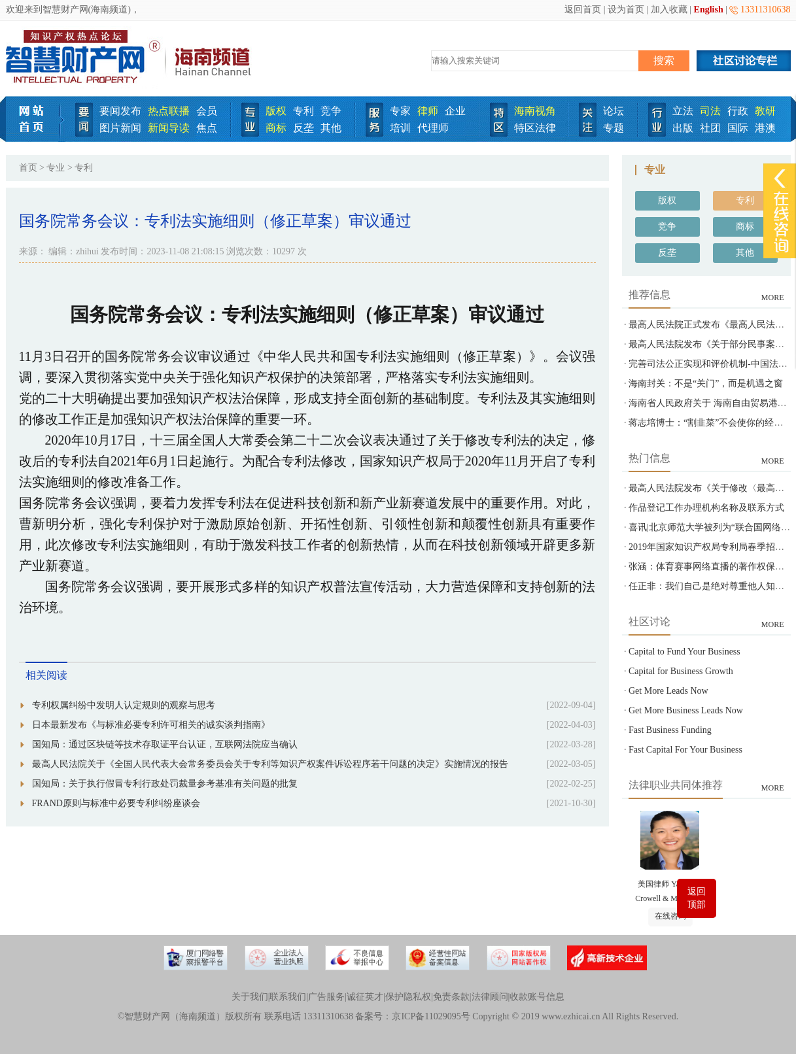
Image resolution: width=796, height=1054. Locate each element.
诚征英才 (365, 997)
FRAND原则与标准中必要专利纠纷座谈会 (116, 803)
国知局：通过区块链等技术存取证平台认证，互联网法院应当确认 (165, 744)
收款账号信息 (537, 997)
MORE (772, 297)
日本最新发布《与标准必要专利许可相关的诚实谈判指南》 (151, 725)
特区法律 (535, 127)
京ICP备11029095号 (431, 1016)
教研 (765, 110)
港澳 (765, 127)
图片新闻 (120, 127)
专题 (613, 127)
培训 (400, 127)
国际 (737, 127)
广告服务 (326, 997)
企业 (455, 110)
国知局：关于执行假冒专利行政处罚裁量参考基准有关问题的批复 (165, 784)
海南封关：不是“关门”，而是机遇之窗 (706, 383)
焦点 (206, 127)
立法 (682, 110)
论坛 (613, 110)
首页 (28, 168)
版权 (276, 110)
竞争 (330, 110)
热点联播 (169, 110)
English (708, 9)
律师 (427, 110)
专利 (303, 110)
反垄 (303, 127)
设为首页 (626, 9)
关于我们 (250, 997)
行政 (737, 110)
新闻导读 (169, 127)
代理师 (433, 127)
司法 (710, 110)
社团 (710, 127)
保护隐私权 (408, 997)
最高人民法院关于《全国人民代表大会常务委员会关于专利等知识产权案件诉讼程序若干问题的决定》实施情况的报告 (270, 764)
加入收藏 (669, 9)
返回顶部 (696, 898)
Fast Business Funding (670, 730)
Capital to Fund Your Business (684, 651)
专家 (400, 110)
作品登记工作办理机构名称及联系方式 (706, 508)
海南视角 (535, 110)
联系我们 (287, 997)
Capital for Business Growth (681, 671)
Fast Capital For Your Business (685, 750)
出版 (682, 127)
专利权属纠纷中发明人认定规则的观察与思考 (123, 705)
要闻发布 (120, 110)
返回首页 (582, 9)
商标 (276, 127)
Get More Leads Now (668, 691)
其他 (330, 127)
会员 (206, 110)
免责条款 (451, 997)
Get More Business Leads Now (686, 710)
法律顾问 (490, 997)
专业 (55, 168)
